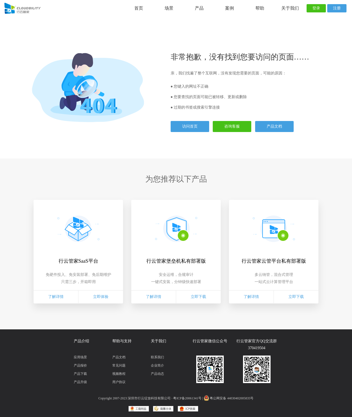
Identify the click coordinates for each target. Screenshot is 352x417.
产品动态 (157, 374)
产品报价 (80, 365)
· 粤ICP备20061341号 (186, 398)
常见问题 (118, 365)
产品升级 (80, 382)
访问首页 (190, 126)
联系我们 (157, 357)
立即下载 (198, 297)
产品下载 (80, 374)
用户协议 (118, 382)
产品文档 (274, 126)
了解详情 (56, 297)
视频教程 (118, 374)
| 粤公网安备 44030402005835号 (227, 398)
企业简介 (157, 365)
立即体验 (100, 297)
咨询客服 (232, 126)
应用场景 (80, 357)
